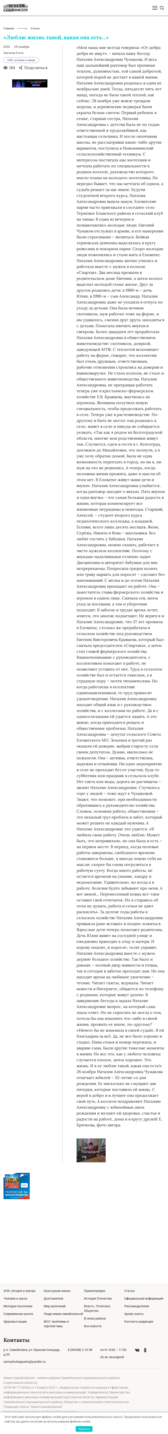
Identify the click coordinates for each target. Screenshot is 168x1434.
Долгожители (53, 1298)
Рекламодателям (136, 1306)
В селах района (95, 1318)
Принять (84, 1429)
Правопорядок (94, 1291)
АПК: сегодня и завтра (19, 1291)
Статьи (129, 1291)
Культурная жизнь (57, 1291)
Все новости (93, 1326)
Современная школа (18, 1314)
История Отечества (98, 1298)
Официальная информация (143, 1298)
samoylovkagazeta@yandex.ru (25, 1361)
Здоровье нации (15, 1321)
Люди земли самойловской (63, 1314)
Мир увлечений (55, 1306)
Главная (9, 112)
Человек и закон (15, 1298)
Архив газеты (134, 1314)
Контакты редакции (138, 1321)
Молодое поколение (18, 1306)
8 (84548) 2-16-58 (80, 1350)
